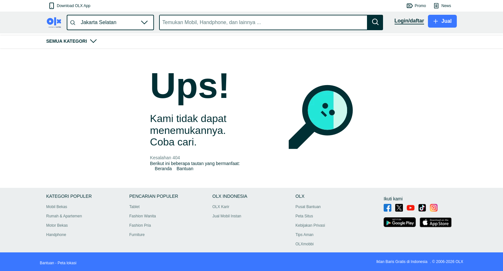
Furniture (137, 234)
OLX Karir (220, 207)
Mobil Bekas (56, 207)
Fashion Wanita (142, 216)
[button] (69, 6)
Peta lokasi (66, 263)
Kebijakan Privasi (310, 225)
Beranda (163, 168)
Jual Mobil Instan (226, 216)
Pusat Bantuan (308, 207)
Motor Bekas (57, 225)
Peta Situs (304, 216)
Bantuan (185, 168)
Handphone (56, 234)
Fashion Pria (140, 225)
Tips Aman (304, 234)
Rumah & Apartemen (64, 216)
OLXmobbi (304, 244)
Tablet (134, 207)
